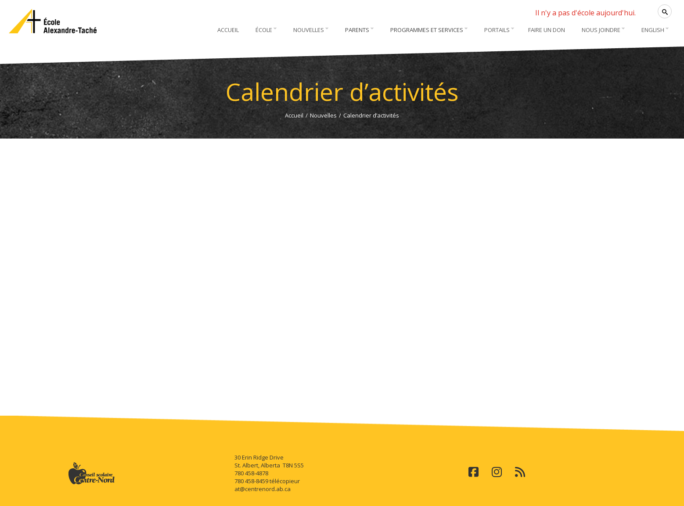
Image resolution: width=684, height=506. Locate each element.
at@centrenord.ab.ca (262, 489)
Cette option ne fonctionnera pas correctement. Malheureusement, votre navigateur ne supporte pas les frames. (342, 274)
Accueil (294, 115)
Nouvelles (323, 115)
